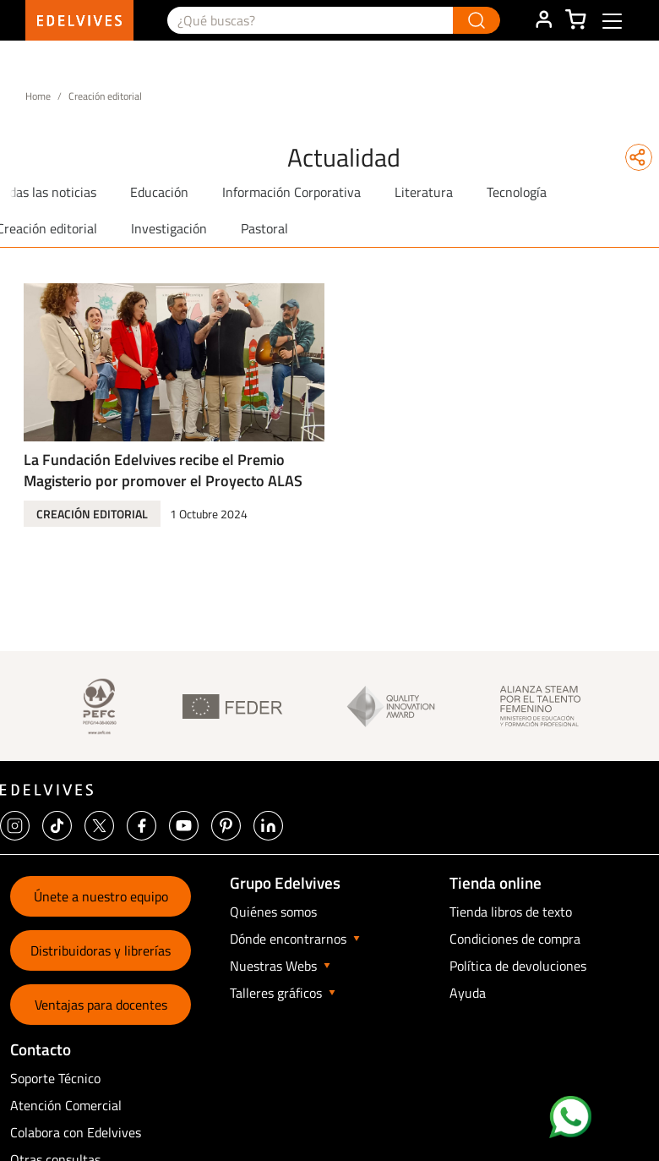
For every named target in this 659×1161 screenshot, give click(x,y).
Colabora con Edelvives (75, 1132)
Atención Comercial (66, 1105)
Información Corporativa (291, 192)
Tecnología (517, 192)
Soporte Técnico (55, 1078)
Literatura (424, 192)
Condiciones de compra (514, 938)
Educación (159, 192)
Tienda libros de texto (510, 911)
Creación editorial (92, 514)
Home (38, 96)
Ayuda (467, 993)
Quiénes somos (273, 911)
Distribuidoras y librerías (100, 950)
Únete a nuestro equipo (101, 896)
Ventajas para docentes (101, 1004)
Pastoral (264, 228)
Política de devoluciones (517, 966)
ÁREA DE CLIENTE (543, 20)
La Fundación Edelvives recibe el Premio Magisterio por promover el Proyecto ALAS (163, 470)
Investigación (169, 228)
